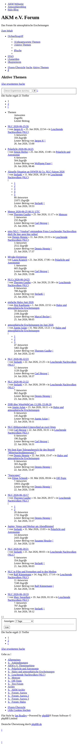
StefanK (18, 174)
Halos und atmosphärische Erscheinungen (37, 306)
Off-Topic (61, 478)
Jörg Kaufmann (22, 305)
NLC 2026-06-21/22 (18, 381)
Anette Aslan (20, 327)
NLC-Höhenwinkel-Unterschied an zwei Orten (32, 427)
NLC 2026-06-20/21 (18, 549)
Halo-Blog (13, 9)
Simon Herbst (21, 152)
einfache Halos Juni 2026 (21, 302)
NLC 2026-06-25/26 (18, 126)
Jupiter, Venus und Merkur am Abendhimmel (31, 526)
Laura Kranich (19, 259)
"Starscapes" (14, 475)
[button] (8, 106)
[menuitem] (27, 42)
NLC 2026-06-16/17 (18, 495)
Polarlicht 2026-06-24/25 (20, 149)
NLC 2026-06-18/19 (18, 594)
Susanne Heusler (43, 540)
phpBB (45, 715)
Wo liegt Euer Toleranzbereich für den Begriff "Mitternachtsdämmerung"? (31, 451)
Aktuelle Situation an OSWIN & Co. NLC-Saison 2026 (36, 171)
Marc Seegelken (22, 597)
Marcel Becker (42, 316)
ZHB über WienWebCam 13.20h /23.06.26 (29, 404)
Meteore (63, 214)
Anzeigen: (18, 621)
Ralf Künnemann (22, 574)
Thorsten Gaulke (22, 214)
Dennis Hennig (19, 237)
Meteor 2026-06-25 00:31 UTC (24, 211)
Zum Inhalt (7, 30)
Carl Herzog (41, 223)
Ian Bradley (21, 715)
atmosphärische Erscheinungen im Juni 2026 (30, 325)
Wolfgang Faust (43, 163)
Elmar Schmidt (19, 478)
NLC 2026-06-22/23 (18, 359)
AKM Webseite (15, 4)
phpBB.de (36, 724)
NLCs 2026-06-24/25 (19, 279)
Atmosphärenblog (17, 6)
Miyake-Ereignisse (17, 257)
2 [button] (8, 104)
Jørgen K (18, 129)
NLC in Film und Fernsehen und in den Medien (32, 571)
